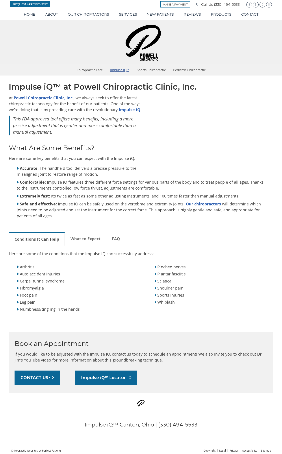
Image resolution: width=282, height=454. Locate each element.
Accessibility (249, 450)
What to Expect (85, 239)
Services (128, 14)
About (51, 14)
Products (221, 14)
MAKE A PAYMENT (175, 4)
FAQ (116, 239)
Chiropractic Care (90, 70)
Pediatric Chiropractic (189, 70)
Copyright (209, 450)
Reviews (192, 14)
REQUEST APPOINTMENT (30, 4)
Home (29, 14)
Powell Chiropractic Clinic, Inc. (44, 98)
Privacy (234, 450)
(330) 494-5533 (227, 4)
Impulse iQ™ (119, 70)
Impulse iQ (129, 110)
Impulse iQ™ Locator (106, 377)
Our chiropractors (203, 204)
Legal (222, 450)
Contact (249, 14)
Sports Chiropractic (151, 70)
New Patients (160, 14)
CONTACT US (37, 377)
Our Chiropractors (88, 14)
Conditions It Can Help (37, 239)
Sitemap (266, 450)
